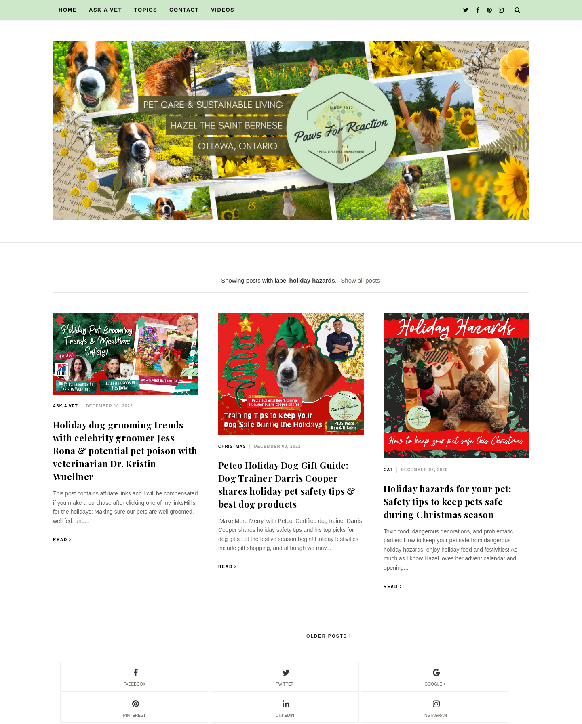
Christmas (232, 446)
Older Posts (327, 636)
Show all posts (360, 280)
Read (60, 539)
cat (388, 470)
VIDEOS (222, 10)
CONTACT (184, 10)
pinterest (134, 707)
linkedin (285, 707)
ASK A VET (105, 10)
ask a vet (65, 406)
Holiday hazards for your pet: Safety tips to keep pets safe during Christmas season (448, 501)
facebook (134, 676)
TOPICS (145, 10)
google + (435, 676)
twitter (284, 676)
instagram (435, 707)
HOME (68, 10)
